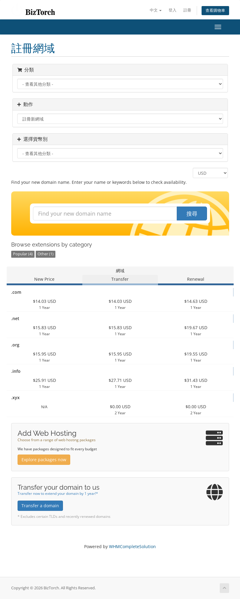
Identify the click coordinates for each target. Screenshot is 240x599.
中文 (156, 10)
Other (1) (46, 253)
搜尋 (191, 213)
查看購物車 (215, 10)
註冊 (187, 10)
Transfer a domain (40, 505)
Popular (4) (23, 253)
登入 (172, 10)
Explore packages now (43, 459)
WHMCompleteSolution (132, 546)
